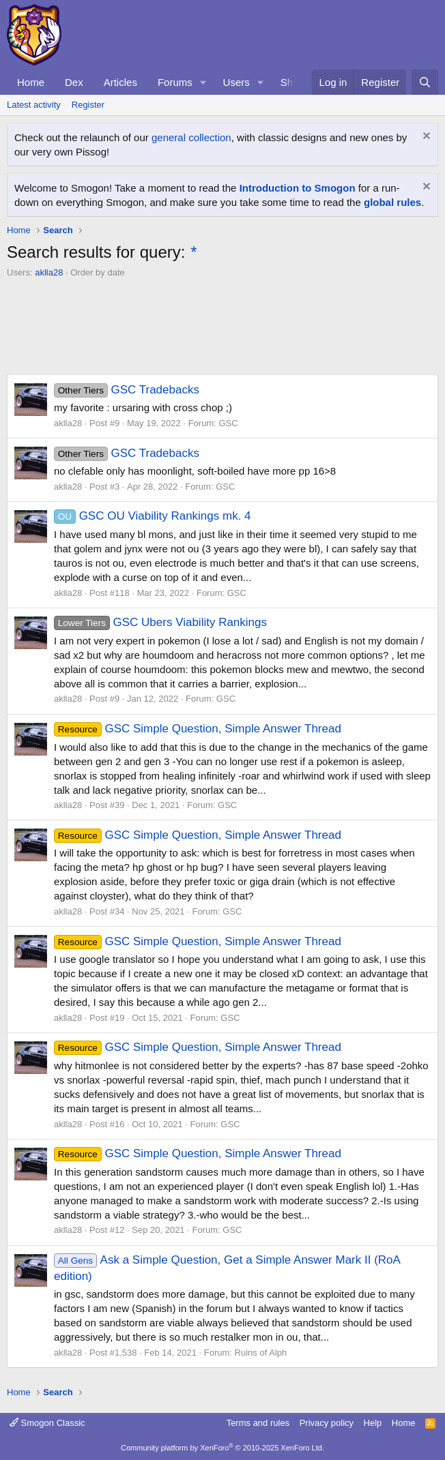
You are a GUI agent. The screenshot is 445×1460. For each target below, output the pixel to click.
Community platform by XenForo (222, 1448)
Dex (74, 82)
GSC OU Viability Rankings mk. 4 (152, 515)
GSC (228, 423)
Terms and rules (258, 1423)
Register (88, 105)
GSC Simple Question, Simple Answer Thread (197, 728)
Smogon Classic (47, 1423)
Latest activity (34, 105)
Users (236, 82)
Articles (120, 82)
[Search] (425, 82)
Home (30, 82)
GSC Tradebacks (126, 389)
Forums (175, 82)
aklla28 (49, 272)
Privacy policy (327, 1423)
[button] (203, 82)
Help (373, 1423)
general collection (191, 137)
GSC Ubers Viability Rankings (160, 622)
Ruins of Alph (261, 1352)
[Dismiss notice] (425, 137)
